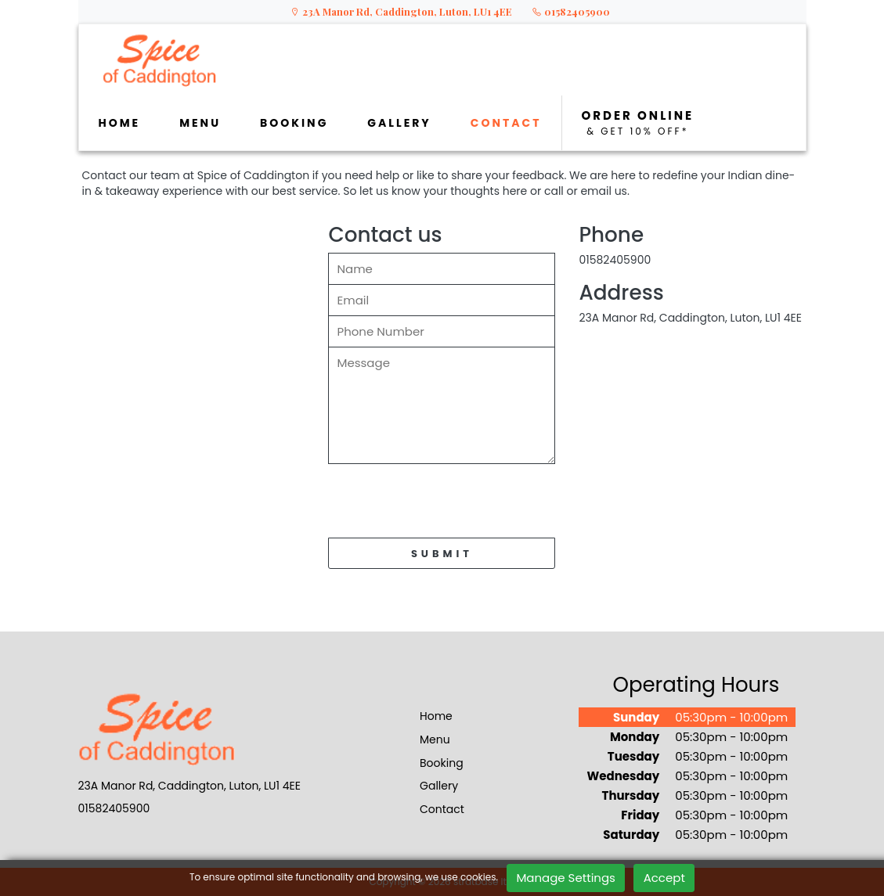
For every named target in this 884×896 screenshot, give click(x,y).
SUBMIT (442, 553)
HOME (120, 123)
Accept (664, 877)
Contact (442, 809)
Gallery (439, 786)
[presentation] (447, 504)
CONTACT (506, 123)
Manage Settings (565, 877)
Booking (442, 763)
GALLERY (399, 123)
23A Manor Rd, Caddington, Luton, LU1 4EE (401, 11)
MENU (200, 123)
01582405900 (571, 11)
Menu (435, 739)
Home (436, 716)
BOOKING (294, 123)
